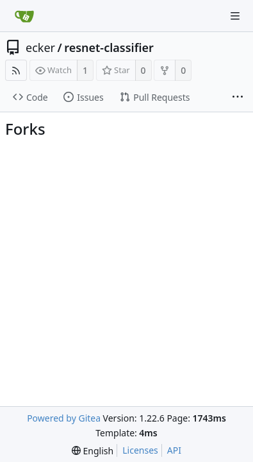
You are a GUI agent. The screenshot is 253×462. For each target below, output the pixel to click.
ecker (40, 47)
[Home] (24, 16)
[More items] (237, 97)
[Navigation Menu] (235, 16)
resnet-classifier (109, 47)
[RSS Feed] (16, 70)
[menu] (92, 451)
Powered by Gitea (64, 418)
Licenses (140, 450)
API (174, 450)
